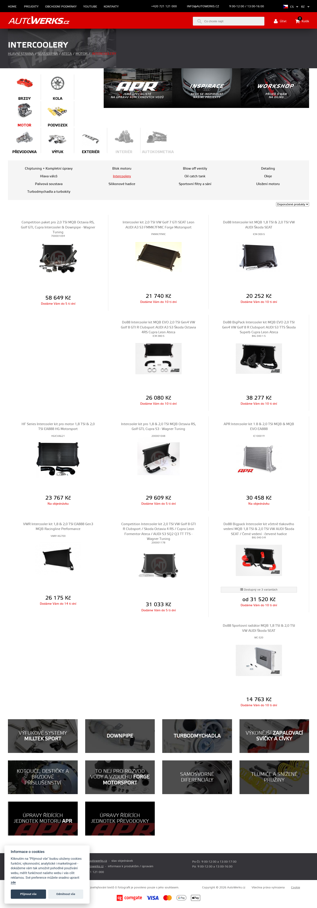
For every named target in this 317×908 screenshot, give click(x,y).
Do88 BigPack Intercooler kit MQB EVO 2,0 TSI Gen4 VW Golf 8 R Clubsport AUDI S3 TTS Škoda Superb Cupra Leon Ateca (259, 327)
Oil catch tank (194, 176)
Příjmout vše (28, 894)
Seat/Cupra (47, 54)
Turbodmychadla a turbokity (48, 192)
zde (13, 882)
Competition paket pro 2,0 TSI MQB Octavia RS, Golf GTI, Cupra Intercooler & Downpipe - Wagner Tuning (58, 227)
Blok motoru (121, 169)
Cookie (295, 887)
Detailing (268, 169)
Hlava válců (48, 176)
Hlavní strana (21, 54)
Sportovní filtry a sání (195, 184)
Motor (81, 54)
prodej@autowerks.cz (92, 861)
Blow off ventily (195, 169)
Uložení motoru (268, 184)
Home (12, 6)
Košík (302, 21)
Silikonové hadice (122, 184)
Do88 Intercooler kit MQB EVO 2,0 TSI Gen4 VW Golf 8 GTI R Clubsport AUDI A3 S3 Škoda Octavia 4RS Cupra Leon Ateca (158, 327)
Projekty (31, 6)
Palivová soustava (49, 184)
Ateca (67, 54)
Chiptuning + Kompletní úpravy (49, 169)
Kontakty (111, 6)
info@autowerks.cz (203, 6)
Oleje (268, 176)
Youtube (90, 6)
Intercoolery (122, 176)
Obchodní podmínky (61, 6)
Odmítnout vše (65, 894)
